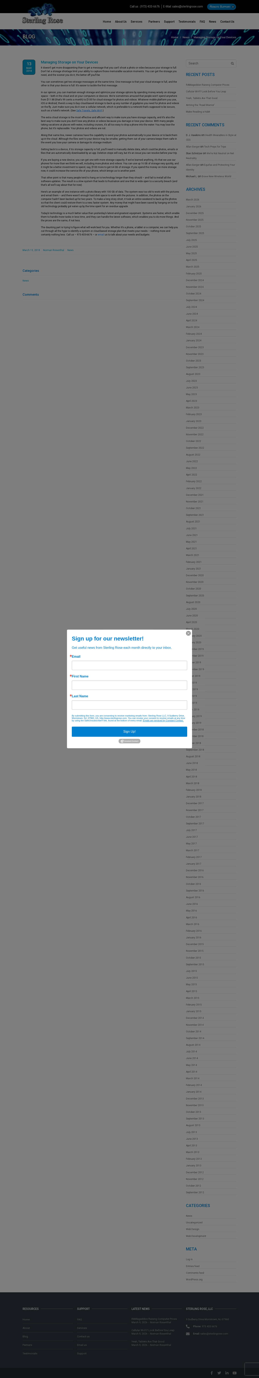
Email (76, 656)
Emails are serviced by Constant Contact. (163, 720)
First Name (80, 676)
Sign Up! (129, 731)
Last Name (80, 696)
